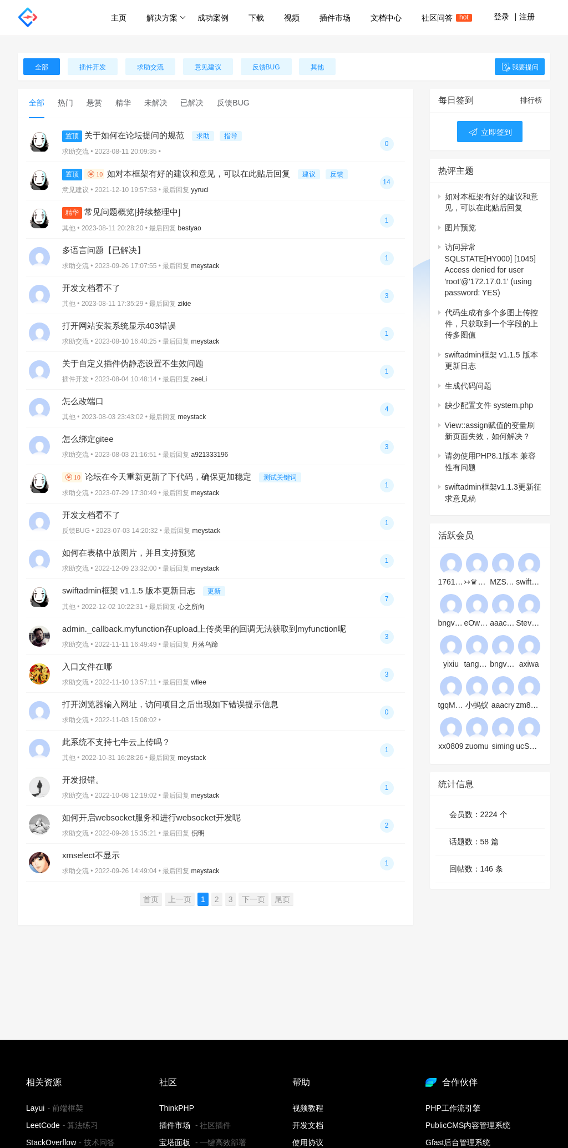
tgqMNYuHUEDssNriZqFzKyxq (451, 705)
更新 (214, 591)
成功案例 (213, 17)
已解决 (192, 102)
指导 (230, 136)
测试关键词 (280, 477)
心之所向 (191, 607)
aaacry (503, 705)
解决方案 (166, 17)
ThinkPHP (176, 1108)
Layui (35, 1108)
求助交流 (150, 67)
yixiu (451, 663)
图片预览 (460, 227)
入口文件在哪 (87, 666)
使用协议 (307, 1142)
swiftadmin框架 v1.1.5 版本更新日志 (129, 590)
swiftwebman (529, 581)
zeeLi (199, 379)
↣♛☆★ (477, 581)
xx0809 (450, 746)
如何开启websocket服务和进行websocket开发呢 (151, 817)
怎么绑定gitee (88, 439)
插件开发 (92, 67)
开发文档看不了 (91, 288)
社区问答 (442, 17)
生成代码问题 (468, 385)
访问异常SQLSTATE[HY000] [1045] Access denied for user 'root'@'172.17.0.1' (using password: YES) (490, 270)
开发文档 (307, 1125)
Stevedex (529, 622)
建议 (309, 174)
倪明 (198, 833)
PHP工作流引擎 (452, 1108)
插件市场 (335, 17)
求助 (203, 136)
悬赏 (94, 102)
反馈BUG (266, 67)
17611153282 (451, 581)
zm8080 (529, 705)
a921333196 (210, 455)
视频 (292, 17)
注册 (527, 16)
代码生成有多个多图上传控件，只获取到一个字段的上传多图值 (491, 324)
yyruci (200, 190)
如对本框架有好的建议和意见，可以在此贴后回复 (177, 173)
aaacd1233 (503, 622)
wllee (198, 682)
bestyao (189, 228)
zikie (184, 304)
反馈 (336, 174)
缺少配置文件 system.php (489, 405)
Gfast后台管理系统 (457, 1142)
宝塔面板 (174, 1142)
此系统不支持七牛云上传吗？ (116, 742)
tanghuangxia (477, 663)
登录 (501, 16)
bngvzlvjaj (451, 622)
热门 (65, 102)
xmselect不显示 (91, 855)
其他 (317, 67)
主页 (118, 17)
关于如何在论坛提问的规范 (124, 135)
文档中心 (386, 17)
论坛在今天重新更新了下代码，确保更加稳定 (157, 476)
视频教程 (307, 1108)
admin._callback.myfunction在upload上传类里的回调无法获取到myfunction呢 (204, 628)
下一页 (253, 899)
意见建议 (208, 67)
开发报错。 (83, 779)
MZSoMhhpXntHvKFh (503, 581)
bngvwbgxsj (503, 663)
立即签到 (490, 132)
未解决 (156, 102)
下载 (256, 17)
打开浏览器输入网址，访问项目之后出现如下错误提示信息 (170, 704)
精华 (123, 102)
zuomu (477, 746)
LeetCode (43, 1125)
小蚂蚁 (477, 705)
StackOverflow (51, 1142)
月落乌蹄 (204, 644)
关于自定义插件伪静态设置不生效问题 (133, 363)
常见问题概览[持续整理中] (121, 211)
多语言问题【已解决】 (103, 250)
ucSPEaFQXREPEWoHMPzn (529, 746)
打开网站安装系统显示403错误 (119, 325)
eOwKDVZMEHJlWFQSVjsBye (477, 622)
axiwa (529, 663)
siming (502, 746)
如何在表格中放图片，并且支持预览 (128, 552)
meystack (205, 266)
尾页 (282, 899)
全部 (41, 67)
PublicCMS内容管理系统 (467, 1125)
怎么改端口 (83, 401)
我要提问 (520, 67)
